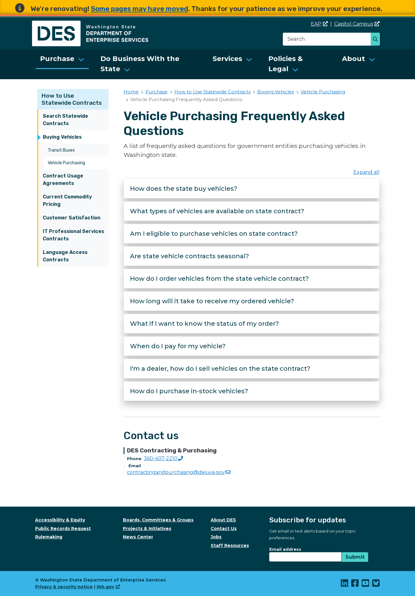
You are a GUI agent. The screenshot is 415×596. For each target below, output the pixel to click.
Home (131, 92)
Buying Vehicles (62, 137)
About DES (223, 519)
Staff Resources (230, 545)
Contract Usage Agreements (63, 179)
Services (227, 59)
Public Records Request (63, 528)
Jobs (216, 536)
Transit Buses (61, 150)
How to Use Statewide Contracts (72, 99)
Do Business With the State (139, 64)
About (353, 59)
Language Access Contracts (65, 256)
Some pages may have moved (139, 9)
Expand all (366, 172)
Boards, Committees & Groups (158, 519)
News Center (138, 536)
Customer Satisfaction (71, 218)
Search (377, 39)
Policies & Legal (285, 64)
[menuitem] (62, 64)
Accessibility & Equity (60, 519)
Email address (285, 549)
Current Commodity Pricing (67, 200)
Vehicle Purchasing (66, 162)
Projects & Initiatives (147, 528)
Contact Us (224, 528)
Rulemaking (48, 536)
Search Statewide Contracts (65, 119)
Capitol (357, 24)
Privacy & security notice (64, 586)
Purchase (57, 59)
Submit (354, 557)
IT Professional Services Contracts (73, 235)
